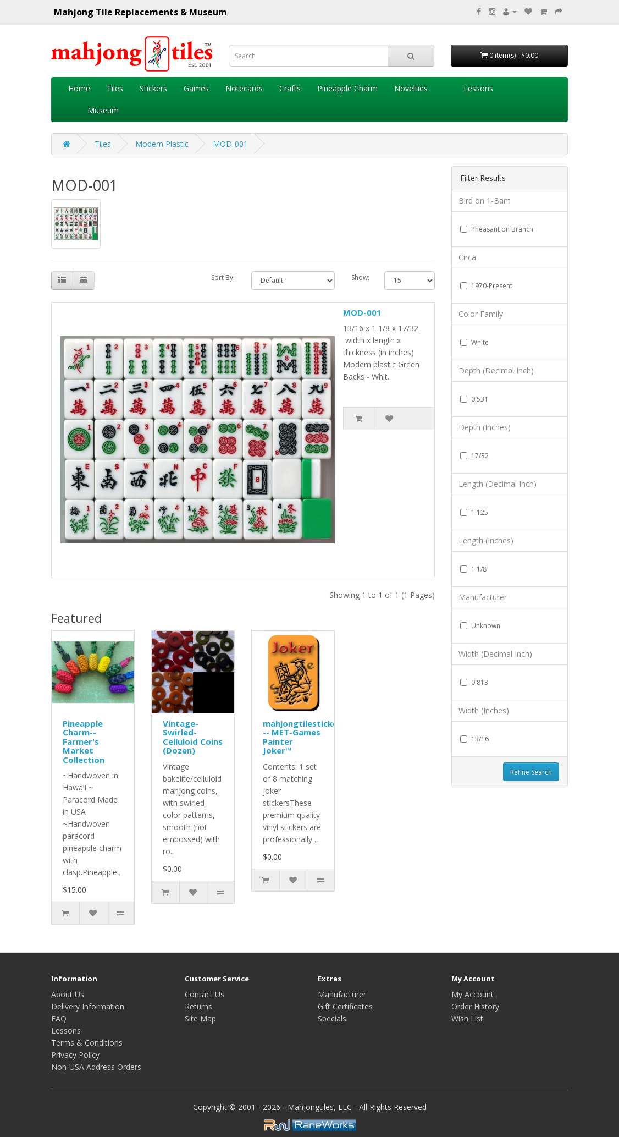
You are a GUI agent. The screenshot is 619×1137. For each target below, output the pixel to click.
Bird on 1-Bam (484, 200)
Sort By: (223, 277)
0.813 (474, 682)
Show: (359, 277)
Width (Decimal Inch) (495, 654)
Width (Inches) (483, 710)
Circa (467, 257)
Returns (198, 1006)
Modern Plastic (162, 144)
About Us (67, 994)
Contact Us (204, 994)
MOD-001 (230, 144)
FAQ (59, 1018)
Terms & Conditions (87, 1042)
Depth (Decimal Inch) (496, 370)
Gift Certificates (345, 1006)
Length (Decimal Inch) (497, 484)
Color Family (480, 314)
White (474, 342)
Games (196, 88)
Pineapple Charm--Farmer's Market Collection (83, 741)
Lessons (478, 88)
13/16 (474, 739)
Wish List (467, 1018)
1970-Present (486, 285)
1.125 (474, 512)
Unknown (480, 625)
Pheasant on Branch (496, 229)
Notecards (244, 88)
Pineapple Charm (347, 88)
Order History (475, 1006)
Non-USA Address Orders (96, 1067)
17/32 (474, 455)
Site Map (200, 1018)
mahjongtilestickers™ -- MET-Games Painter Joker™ (307, 737)
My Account (472, 994)
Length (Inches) (485, 540)
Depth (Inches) (484, 427)
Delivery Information (87, 1006)
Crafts (290, 88)
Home (79, 88)
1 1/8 (473, 569)
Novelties (411, 88)
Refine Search (531, 772)
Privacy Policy (75, 1055)
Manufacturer (482, 597)
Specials (332, 1018)
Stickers (153, 88)
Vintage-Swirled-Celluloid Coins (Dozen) (193, 737)
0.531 (474, 399)
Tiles (115, 88)
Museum (103, 110)
